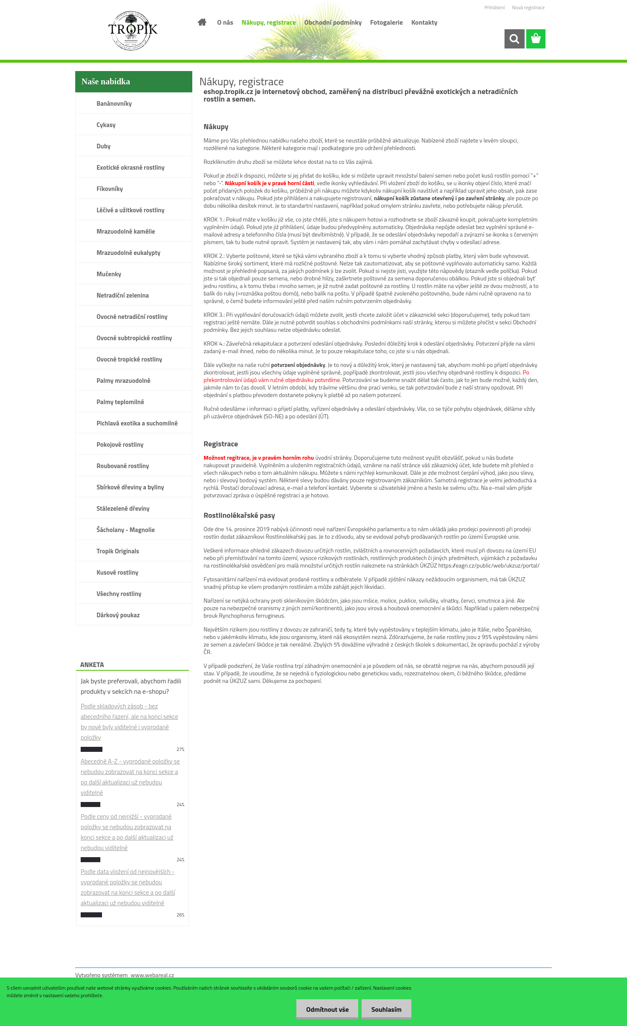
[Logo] (132, 31)
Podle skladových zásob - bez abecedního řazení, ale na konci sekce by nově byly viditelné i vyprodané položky (129, 721)
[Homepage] (201, 22)
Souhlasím (385, 1009)
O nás (225, 22)
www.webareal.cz (152, 974)
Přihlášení (494, 7)
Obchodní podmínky (333, 22)
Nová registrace (528, 7)
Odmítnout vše (325, 1009)
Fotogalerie (386, 22)
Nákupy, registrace (269, 22)
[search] (514, 38)
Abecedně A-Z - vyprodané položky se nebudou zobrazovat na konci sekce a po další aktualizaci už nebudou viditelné (130, 776)
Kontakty (424, 22)
